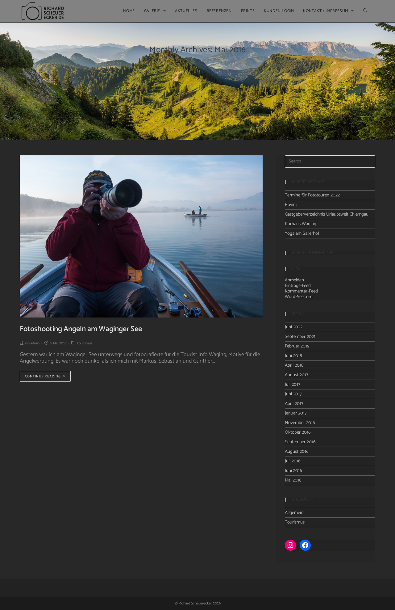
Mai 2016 (293, 480)
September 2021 (300, 336)
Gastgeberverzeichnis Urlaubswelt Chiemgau (326, 214)
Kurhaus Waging (300, 224)
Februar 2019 (297, 346)
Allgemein (294, 512)
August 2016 (297, 451)
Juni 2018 (293, 356)
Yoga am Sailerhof (302, 233)
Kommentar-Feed (301, 291)
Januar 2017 (296, 413)
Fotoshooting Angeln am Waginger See (81, 329)
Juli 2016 (293, 461)
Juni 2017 (293, 394)
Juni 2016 (293, 470)
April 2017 (294, 403)
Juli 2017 (292, 384)
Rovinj (291, 204)
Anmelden (294, 280)
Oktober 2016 (298, 432)
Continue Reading (45, 376)
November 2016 (300, 423)
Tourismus (84, 343)
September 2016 (300, 442)
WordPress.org (299, 297)
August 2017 (296, 375)
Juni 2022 (293, 327)
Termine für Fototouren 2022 (312, 195)
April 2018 (294, 365)
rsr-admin (32, 343)
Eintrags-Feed (298, 285)
